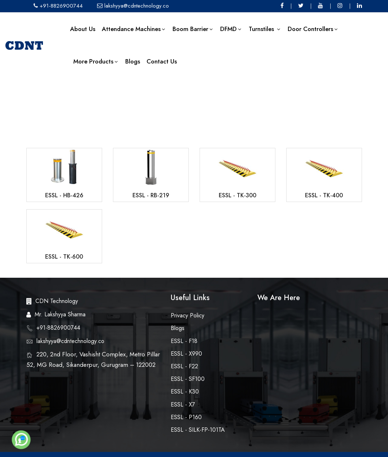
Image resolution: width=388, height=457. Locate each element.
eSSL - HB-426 (64, 195)
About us (82, 29)
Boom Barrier (193, 29)
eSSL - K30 (185, 391)
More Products (96, 61)
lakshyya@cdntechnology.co (133, 6)
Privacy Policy (187, 315)
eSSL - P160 (186, 417)
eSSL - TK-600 (64, 256)
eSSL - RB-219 (150, 195)
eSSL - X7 (183, 404)
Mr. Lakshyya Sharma (60, 314)
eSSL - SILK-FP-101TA (198, 430)
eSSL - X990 (186, 354)
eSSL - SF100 (188, 379)
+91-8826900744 (58, 6)
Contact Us (162, 61)
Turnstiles (265, 29)
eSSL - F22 (184, 366)
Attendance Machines (134, 29)
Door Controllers (313, 29)
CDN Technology (56, 301)
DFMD (231, 29)
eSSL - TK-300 (237, 195)
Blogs (132, 61)
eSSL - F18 (184, 341)
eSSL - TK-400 (324, 195)
